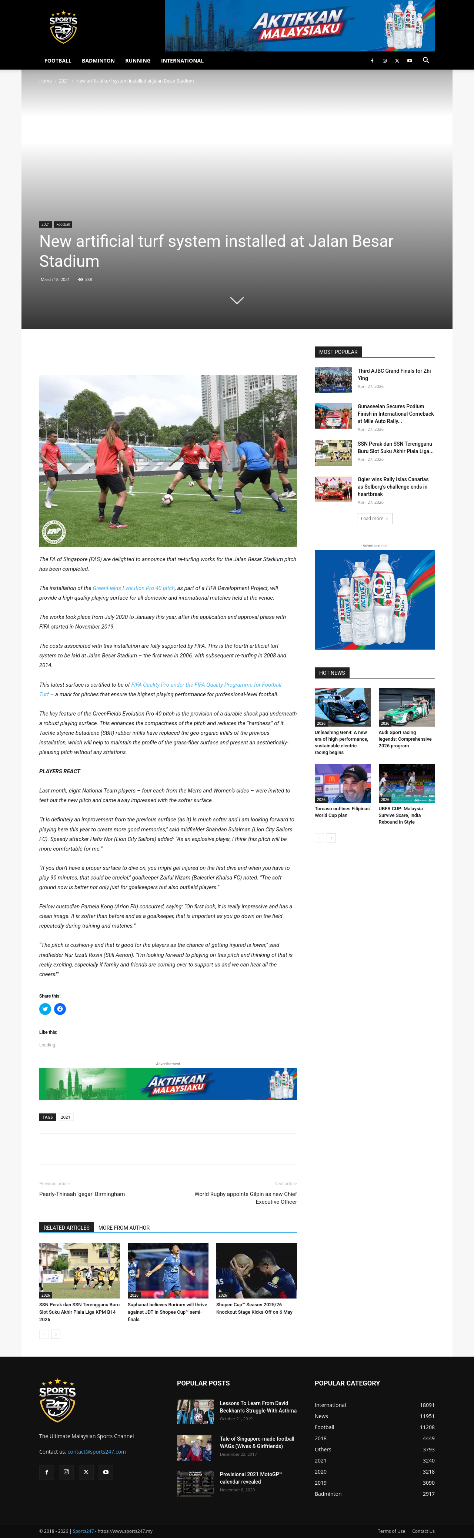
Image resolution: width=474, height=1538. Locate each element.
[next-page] (55, 1334)
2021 (64, 81)
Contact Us (423, 1531)
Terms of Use (391, 1531)
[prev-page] (44, 1334)
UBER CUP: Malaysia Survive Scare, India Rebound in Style (401, 815)
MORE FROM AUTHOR (124, 1228)
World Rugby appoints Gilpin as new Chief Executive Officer (245, 1198)
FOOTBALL (57, 60)
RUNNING (138, 60)
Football (63, 224)
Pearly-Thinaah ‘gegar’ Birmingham (82, 1194)
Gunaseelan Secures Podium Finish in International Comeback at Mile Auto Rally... (396, 413)
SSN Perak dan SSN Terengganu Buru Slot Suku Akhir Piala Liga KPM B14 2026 (79, 1312)
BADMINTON (98, 60)
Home (45, 81)
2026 (45, 1295)
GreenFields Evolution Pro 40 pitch (134, 588)
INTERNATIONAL (182, 60)
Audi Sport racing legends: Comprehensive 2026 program (405, 739)
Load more (375, 518)
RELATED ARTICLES (67, 1228)
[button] (426, 61)
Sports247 (83, 1531)
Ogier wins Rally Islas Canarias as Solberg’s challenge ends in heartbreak (393, 486)
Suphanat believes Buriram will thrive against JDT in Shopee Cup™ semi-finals (167, 1312)
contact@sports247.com (97, 1451)
